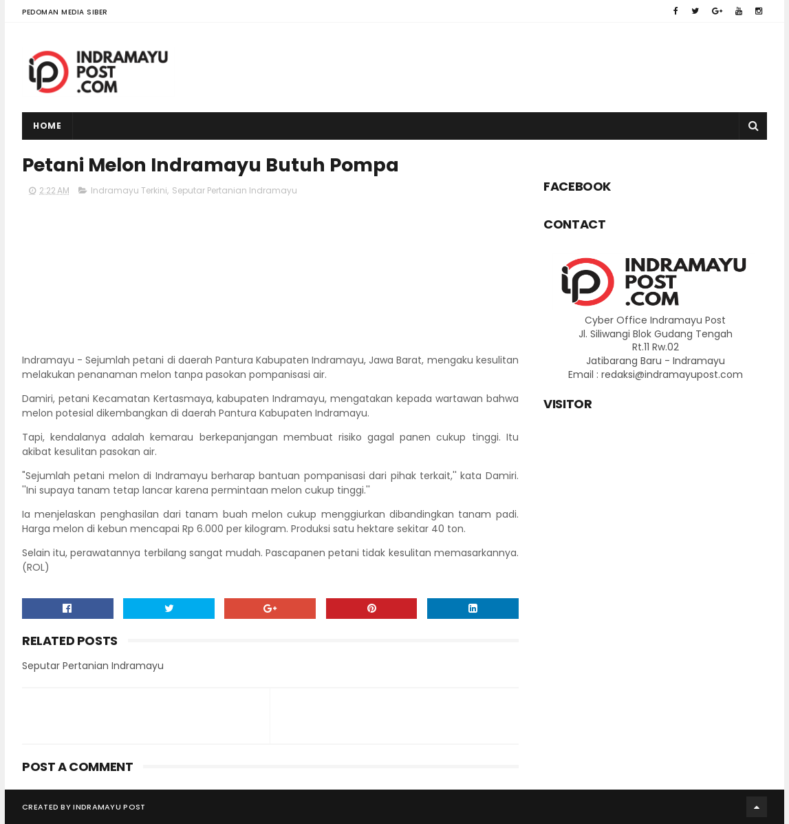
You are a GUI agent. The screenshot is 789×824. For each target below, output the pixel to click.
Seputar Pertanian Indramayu (234, 190)
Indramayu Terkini (129, 190)
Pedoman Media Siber (65, 12)
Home (47, 125)
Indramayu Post (109, 806)
